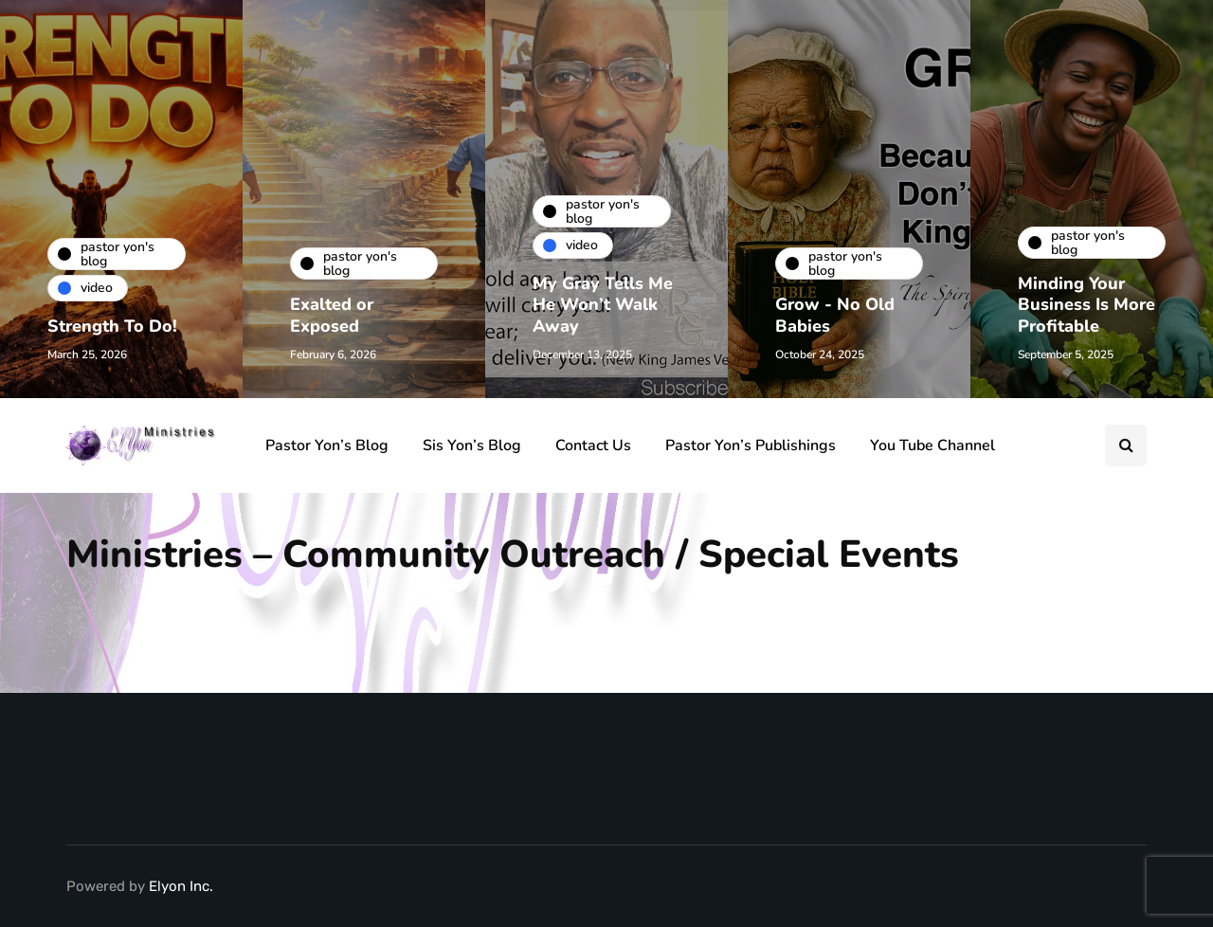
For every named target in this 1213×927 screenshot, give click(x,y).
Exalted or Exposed (331, 315)
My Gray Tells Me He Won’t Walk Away (603, 304)
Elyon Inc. (181, 886)
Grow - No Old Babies (835, 315)
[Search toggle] (1126, 445)
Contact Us (593, 445)
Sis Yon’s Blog (472, 445)
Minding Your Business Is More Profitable (1086, 304)
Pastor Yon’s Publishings (750, 445)
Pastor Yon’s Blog (327, 445)
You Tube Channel (932, 445)
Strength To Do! (112, 326)
